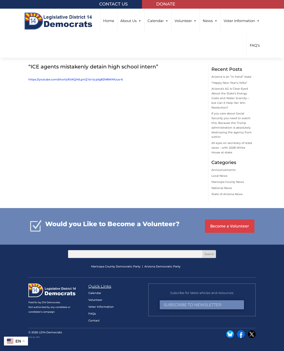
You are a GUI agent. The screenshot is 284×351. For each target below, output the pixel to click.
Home (108, 21)
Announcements (223, 170)
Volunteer (186, 21)
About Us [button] (130, 21)
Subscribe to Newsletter (192, 304)
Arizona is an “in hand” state (231, 76)
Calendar (158, 21)
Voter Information (242, 21)
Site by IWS (34, 337)
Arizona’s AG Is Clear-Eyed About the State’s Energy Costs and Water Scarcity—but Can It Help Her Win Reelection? (230, 98)
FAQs (92, 313)
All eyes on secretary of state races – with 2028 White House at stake (231, 147)
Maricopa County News (227, 182)
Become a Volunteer (229, 226)
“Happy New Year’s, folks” (229, 83)
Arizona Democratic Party (162, 266)
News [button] (210, 21)
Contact (94, 320)
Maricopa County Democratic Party (115, 266)
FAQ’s (255, 45)
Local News (219, 176)
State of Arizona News (227, 194)
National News (221, 188)
